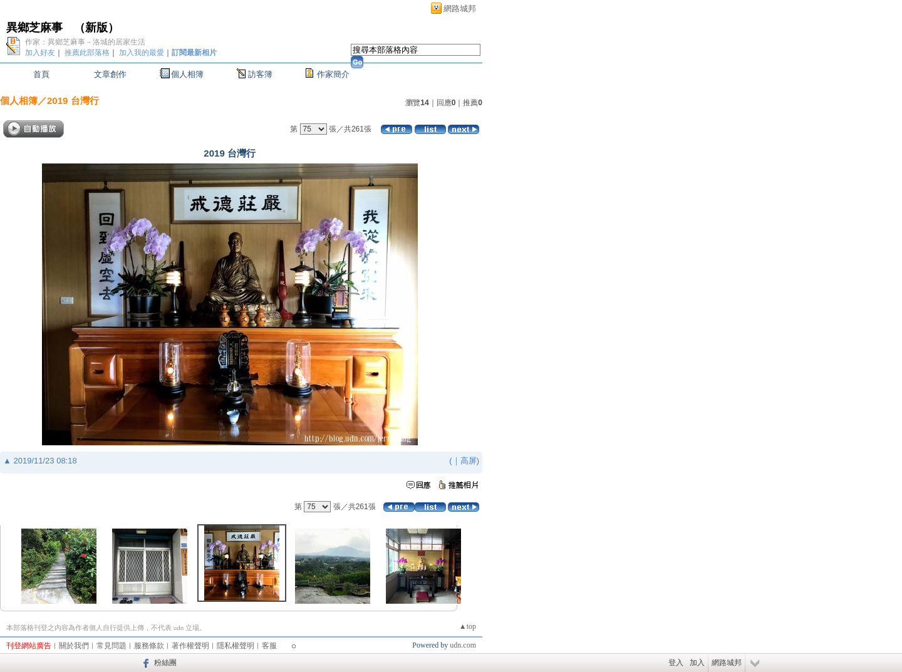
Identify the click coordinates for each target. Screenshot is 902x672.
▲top (467, 626)
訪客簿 (260, 74)
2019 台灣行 (73, 100)
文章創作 (110, 74)
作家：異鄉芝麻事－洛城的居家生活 (85, 42)
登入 (675, 662)
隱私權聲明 (235, 645)
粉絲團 (165, 662)
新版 (96, 27)
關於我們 (74, 645)
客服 (269, 645)
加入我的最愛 (141, 52)
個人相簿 (187, 74)
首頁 (41, 74)
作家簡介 (333, 74)
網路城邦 (459, 8)
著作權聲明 (190, 645)
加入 (697, 662)
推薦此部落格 (87, 52)
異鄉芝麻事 (34, 27)
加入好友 (40, 52)
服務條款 (149, 645)
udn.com (463, 645)
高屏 (468, 460)
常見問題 (111, 645)
